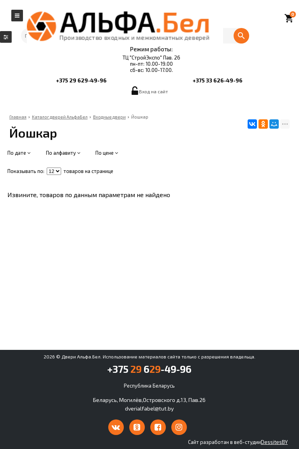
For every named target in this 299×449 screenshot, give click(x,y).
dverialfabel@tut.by (149, 408)
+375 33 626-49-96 (218, 80)
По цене (106, 153)
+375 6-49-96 (149, 369)
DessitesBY (274, 442)
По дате (18, 153)
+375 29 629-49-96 (81, 80)
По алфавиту (63, 153)
